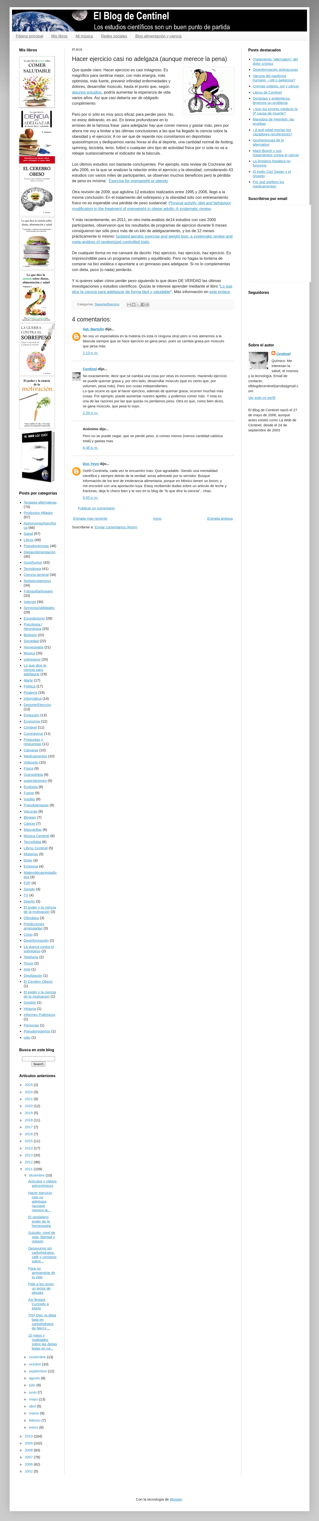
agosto (35, 1378)
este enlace (220, 292)
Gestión (30, 1002)
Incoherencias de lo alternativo (268, 142)
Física (28, 768)
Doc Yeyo (91, 464)
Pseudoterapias (36, 805)
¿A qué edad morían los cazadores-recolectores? (272, 132)
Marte (28, 680)
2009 (29, 1443)
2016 (29, 1134)
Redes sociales (114, 36)
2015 (29, 1141)
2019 (29, 1113)
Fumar (29, 793)
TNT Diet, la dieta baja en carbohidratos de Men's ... (42, 1321)
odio (27, 1037)
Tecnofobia (32, 842)
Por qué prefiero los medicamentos (268, 184)
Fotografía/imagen (38, 591)
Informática (32, 698)
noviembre (38, 1357)
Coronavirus (33, 733)
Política (29, 686)
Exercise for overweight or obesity (138, 181)
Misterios (31, 854)
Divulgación (33, 975)
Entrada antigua (220, 518)
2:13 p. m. (90, 353)
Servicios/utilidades (39, 608)
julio (32, 1385)
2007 (29, 1457)
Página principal (29, 36)
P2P (27, 883)
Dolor (28, 860)
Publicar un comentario (96, 508)
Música (29, 653)
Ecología (31, 787)
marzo (34, 1413)
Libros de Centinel (267, 92)
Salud (28, 533)
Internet (30, 602)
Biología (30, 635)
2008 (29, 1450)
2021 (29, 1099)
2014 (29, 1148)
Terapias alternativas (40, 502)
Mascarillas (33, 829)
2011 (29, 1169)
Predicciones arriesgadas (34, 926)
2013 (29, 1155)
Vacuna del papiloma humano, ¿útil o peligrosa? (274, 78)
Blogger (30, 817)
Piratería (30, 692)
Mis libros (59, 36)
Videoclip (31, 762)
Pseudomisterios (37, 1031)
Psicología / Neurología (33, 626)
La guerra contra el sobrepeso (39, 949)
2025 (29, 1085)
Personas (31, 1025)
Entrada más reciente (90, 518)
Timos (28, 963)
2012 (29, 1162)
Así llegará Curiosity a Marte (38, 1304)
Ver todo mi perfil (261, 398)
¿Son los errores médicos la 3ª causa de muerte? (275, 111)
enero (34, 1427)
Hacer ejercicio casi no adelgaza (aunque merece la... (40, 1201)
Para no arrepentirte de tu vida (41, 1272)
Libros (29, 540)
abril (33, 1406)
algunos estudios (87, 92)
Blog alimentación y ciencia (158, 36)
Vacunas (30, 811)
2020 (29, 1106)
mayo (34, 1399)
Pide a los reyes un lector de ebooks (41, 1288)
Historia (30, 1009)
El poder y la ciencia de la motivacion (40, 994)
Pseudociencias (36, 546)
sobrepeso (32, 659)
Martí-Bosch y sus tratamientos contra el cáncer (276, 153)
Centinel (90, 369)
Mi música (84, 36)
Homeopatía (33, 647)
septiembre (38, 1371)
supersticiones (35, 781)
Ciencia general (36, 575)
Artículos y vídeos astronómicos (42, 1183)
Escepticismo (34, 618)
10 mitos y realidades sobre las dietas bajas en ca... (42, 1341)
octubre (35, 1364)
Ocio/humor (33, 562)
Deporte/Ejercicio (107, 304)
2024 (29, 1092)
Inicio (157, 518)
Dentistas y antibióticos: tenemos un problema (272, 100)
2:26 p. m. (90, 413)
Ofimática (31, 918)
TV (26, 895)
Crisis (28, 934)
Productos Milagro (38, 513)
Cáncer (29, 823)
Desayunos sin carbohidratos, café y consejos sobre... (42, 1254)
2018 (29, 1120)
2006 (29, 1464)
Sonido (29, 889)
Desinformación (36, 940)
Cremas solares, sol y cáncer (276, 86)
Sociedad (31, 641)
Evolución (31, 715)
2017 (29, 1127)
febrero (35, 1420)
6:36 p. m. (90, 448)
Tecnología (32, 569)
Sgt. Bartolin (93, 329)
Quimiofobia (33, 775)
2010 (29, 1436)
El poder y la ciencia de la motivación (40, 909)
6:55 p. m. (90, 497)
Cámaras (31, 750)
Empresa (31, 866)
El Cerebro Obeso (38, 981)
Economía (32, 721)
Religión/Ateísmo (37, 581)
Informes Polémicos (39, 1015)
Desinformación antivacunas (275, 69)
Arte (27, 969)
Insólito (29, 799)
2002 (29, 1471)
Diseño (29, 901)
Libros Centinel (36, 848)
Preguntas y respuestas (33, 741)
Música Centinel (36, 836)
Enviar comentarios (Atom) (116, 527)
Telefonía (31, 957)
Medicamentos (35, 756)
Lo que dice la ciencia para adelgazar (35, 669)
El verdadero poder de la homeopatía (39, 1221)
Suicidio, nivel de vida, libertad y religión (41, 1237)
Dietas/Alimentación (40, 552)
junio (33, 1392)
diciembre (37, 1175)
